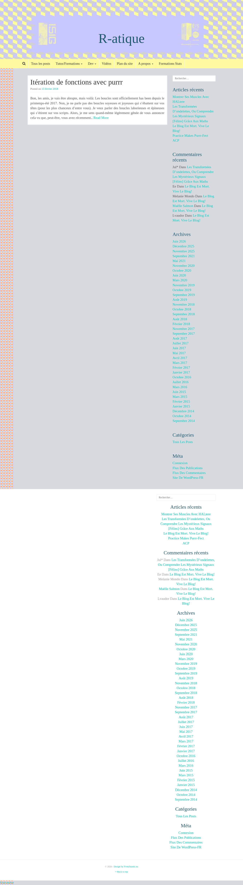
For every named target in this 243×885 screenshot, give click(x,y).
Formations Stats (170, 63)
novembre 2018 (184, 304)
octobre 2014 (182, 416)
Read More (101, 118)
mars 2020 (180, 280)
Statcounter (7, 882)
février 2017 (181, 367)
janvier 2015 (181, 406)
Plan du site (125, 63)
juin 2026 (179, 241)
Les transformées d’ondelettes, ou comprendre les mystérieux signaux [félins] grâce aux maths (185, 523)
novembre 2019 (184, 285)
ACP (176, 140)
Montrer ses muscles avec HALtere (186, 514)
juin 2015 (179, 392)
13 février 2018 (50, 88)
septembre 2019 (184, 295)
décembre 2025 (183, 246)
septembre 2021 (184, 256)
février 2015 (181, 401)
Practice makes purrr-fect (190, 135)
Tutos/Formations (69, 63)
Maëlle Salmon (183, 206)
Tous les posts (40, 63)
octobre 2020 (182, 270)
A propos (145, 63)
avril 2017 (180, 358)
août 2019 (180, 299)
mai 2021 (179, 261)
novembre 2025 (184, 251)
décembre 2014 (183, 411)
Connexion (180, 463)
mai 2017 (179, 353)
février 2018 (181, 324)
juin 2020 (179, 275)
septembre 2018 (184, 314)
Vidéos (106, 63)
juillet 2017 (181, 343)
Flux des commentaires (189, 473)
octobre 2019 (182, 290)
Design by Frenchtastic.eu (126, 866)
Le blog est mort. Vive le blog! (185, 533)
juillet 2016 (181, 382)
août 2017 (180, 338)
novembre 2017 (184, 329)
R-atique (121, 38)
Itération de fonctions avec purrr (76, 82)
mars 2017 (180, 363)
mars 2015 (180, 397)
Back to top (121, 871)
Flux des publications (188, 468)
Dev (92, 63)
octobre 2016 (182, 377)
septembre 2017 (184, 333)
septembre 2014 (184, 421)
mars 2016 (180, 387)
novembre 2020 (184, 266)
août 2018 (180, 319)
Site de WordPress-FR (188, 477)
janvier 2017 (181, 372)
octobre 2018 (182, 309)
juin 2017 (179, 348)
